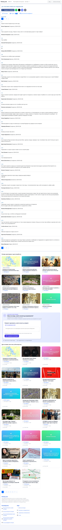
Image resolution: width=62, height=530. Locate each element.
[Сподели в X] (19, 10)
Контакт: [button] (27, 1)
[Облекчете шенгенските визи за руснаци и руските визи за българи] (51, 264)
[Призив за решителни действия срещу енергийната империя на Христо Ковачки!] (31, 264)
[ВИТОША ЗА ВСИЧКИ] (51, 301)
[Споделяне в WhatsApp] (16, 10)
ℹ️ (9, 267)
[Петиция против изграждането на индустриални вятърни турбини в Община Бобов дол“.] (11, 283)
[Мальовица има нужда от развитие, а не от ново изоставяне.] (51, 283)
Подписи (14, 13)
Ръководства (5, 505)
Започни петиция (56, 1)
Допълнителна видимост (26, 13)
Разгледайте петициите (18, 1)
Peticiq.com (4, 1)
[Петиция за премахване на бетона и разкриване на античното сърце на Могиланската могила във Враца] (31, 301)
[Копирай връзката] (25, 10)
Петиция (5, 13)
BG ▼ (10, 1)
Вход (50, 1)
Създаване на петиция (12, 336)
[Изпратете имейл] (22, 10)
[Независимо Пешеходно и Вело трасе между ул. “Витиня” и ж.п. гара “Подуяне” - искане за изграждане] (11, 301)
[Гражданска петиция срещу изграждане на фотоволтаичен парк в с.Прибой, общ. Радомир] (11, 264)
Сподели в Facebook (7, 10)
